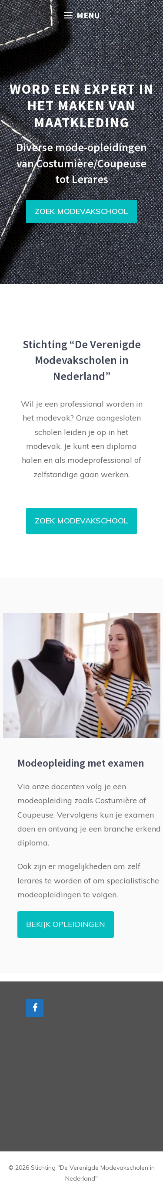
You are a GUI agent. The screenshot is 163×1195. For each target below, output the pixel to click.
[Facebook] (34, 1008)
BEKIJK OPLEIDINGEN (65, 924)
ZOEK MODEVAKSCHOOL (81, 211)
